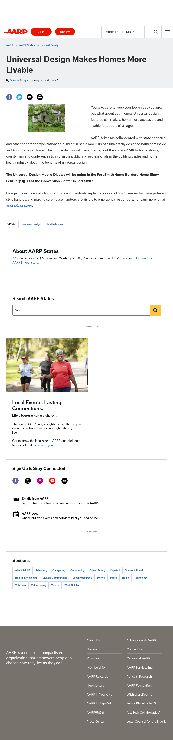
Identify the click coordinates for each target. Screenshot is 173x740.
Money (101, 577)
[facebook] (15, 481)
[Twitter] (19, 97)
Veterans (20, 585)
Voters (55, 585)
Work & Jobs (71, 585)
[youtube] (52, 481)
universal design (31, 224)
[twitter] (28, 481)
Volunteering (38, 585)
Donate (92, 649)
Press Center (96, 721)
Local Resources (82, 577)
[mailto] (64, 481)
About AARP (22, 570)
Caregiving (58, 570)
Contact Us (135, 649)
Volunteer (93, 658)
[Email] (30, 97)
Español (115, 570)
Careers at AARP (138, 658)
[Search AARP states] (81, 310)
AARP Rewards (97, 676)
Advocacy (41, 570)
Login (130, 31)
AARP (9, 45)
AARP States (27, 45)
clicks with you (43, 445)
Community (77, 570)
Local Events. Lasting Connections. (36, 405)
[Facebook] (9, 97)
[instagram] (40, 481)
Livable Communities (55, 577)
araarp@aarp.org (19, 205)
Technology (141, 577)
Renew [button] (65, 31)
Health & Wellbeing (26, 577)
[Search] (155, 310)
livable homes (55, 224)
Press (113, 577)
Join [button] (41, 31)
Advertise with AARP (141, 640)
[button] (167, 32)
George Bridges (19, 80)
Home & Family (49, 45)
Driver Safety (97, 570)
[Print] (40, 97)
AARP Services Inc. (140, 667)
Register (111, 31)
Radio (125, 577)
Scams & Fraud (134, 570)
